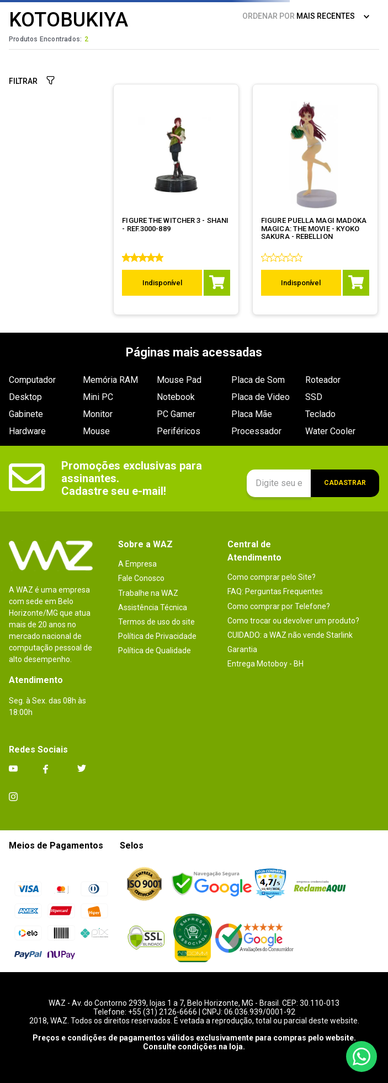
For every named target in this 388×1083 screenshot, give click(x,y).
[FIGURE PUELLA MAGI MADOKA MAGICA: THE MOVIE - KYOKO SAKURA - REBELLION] (315, 199)
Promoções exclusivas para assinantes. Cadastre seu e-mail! (133, 479)
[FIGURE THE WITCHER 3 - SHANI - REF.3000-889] (176, 199)
